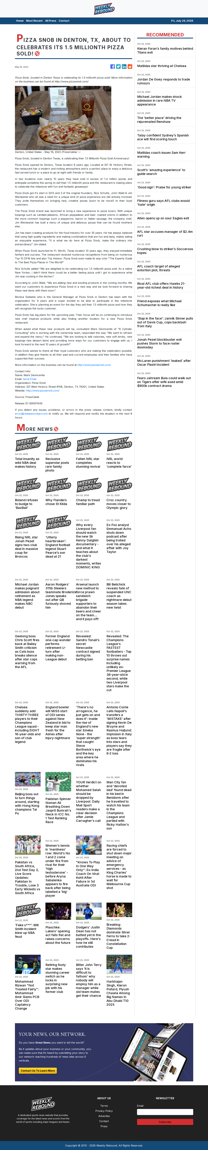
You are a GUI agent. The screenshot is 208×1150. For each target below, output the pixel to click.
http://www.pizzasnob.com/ (94, 364)
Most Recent (34, 20)
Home (20, 20)
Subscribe (165, 1122)
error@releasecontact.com (31, 413)
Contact (64, 20)
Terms (104, 1105)
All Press (50, 20)
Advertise (104, 1116)
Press (104, 1126)
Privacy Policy (104, 1110)
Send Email (29, 379)
